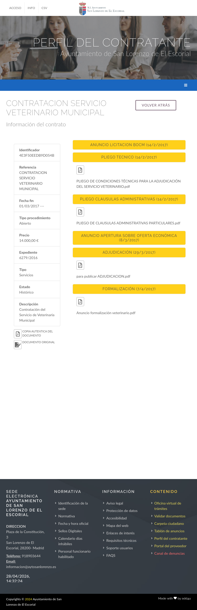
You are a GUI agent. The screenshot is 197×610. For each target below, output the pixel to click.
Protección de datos (121, 510)
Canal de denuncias (169, 553)
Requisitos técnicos (121, 540)
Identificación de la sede (73, 506)
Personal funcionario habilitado (74, 554)
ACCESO (15, 8)
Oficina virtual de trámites (167, 506)
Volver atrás (156, 105)
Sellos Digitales (70, 531)
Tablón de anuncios (169, 531)
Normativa (66, 516)
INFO (31, 8)
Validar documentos (169, 516)
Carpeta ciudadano (169, 523)
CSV (44, 8)
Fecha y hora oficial (73, 523)
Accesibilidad (116, 518)
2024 (28, 599)
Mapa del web (117, 525)
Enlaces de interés (120, 533)
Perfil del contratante (171, 538)
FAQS (110, 555)
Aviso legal (114, 503)
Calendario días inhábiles (70, 541)
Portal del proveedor (170, 546)
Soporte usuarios (119, 548)
